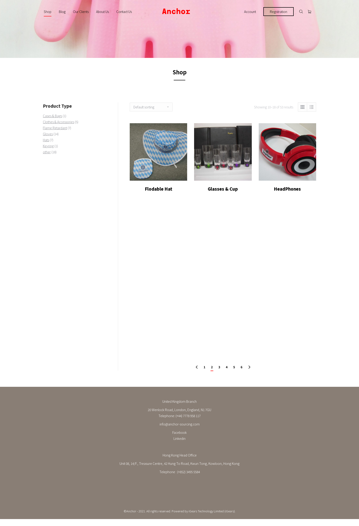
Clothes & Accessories (58, 122)
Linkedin (179, 438)
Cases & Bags (52, 115)
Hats (46, 140)
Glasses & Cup (223, 196)
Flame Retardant (55, 128)
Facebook (179, 432)
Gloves (48, 134)
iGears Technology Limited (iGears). (212, 511)
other (47, 152)
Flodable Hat (158, 195)
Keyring (48, 146)
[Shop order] (151, 107)
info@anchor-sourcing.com (180, 424)
